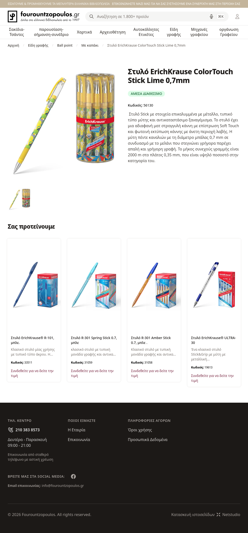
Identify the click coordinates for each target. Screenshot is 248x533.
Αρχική (13, 45)
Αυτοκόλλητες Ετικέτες (146, 32)
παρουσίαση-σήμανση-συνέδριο (51, 32)
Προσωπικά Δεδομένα (148, 439)
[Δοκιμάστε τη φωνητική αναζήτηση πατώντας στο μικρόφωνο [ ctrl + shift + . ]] (211, 16)
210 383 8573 (28, 430)
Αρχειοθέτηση (113, 32)
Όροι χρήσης (140, 430)
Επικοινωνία (79, 439)
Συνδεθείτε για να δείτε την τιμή (32, 373)
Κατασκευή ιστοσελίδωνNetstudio (205, 514)
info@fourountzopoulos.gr (63, 485)
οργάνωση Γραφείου (229, 32)
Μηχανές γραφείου (199, 32)
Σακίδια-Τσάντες (16, 32)
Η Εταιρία (76, 430)
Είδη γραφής (174, 32)
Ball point (65, 45)
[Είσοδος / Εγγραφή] (237, 16)
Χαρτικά (84, 32)
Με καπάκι (90, 45)
